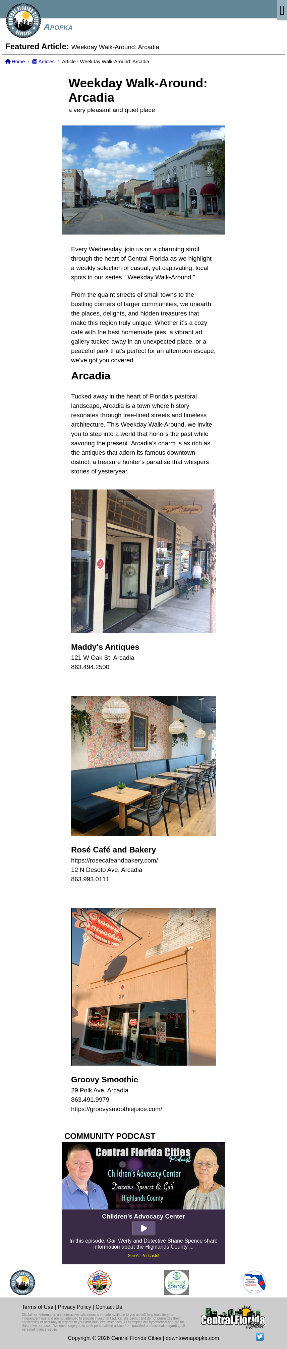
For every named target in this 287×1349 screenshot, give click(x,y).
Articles (43, 61)
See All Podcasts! (143, 1255)
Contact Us (109, 1307)
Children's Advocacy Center (143, 1216)
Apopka (58, 27)
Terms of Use (37, 1307)
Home (15, 61)
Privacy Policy (74, 1307)
